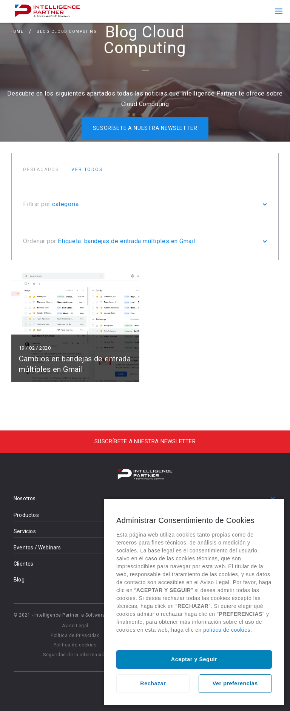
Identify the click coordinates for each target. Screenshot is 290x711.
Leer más (75, 326)
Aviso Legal (75, 625)
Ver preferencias (235, 683)
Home (16, 31)
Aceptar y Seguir (194, 659)
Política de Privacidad (75, 635)
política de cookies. (227, 630)
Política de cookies (75, 645)
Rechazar (153, 683)
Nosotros (25, 498)
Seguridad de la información (75, 654)
